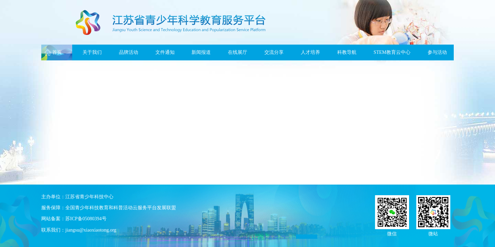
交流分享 (274, 52)
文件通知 (165, 52)
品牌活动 (128, 52)
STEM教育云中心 (392, 52)
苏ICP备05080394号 (86, 218)
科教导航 (346, 52)
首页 (57, 52)
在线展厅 (237, 52)
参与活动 (437, 52)
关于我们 (92, 52)
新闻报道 (201, 52)
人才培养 (310, 52)
